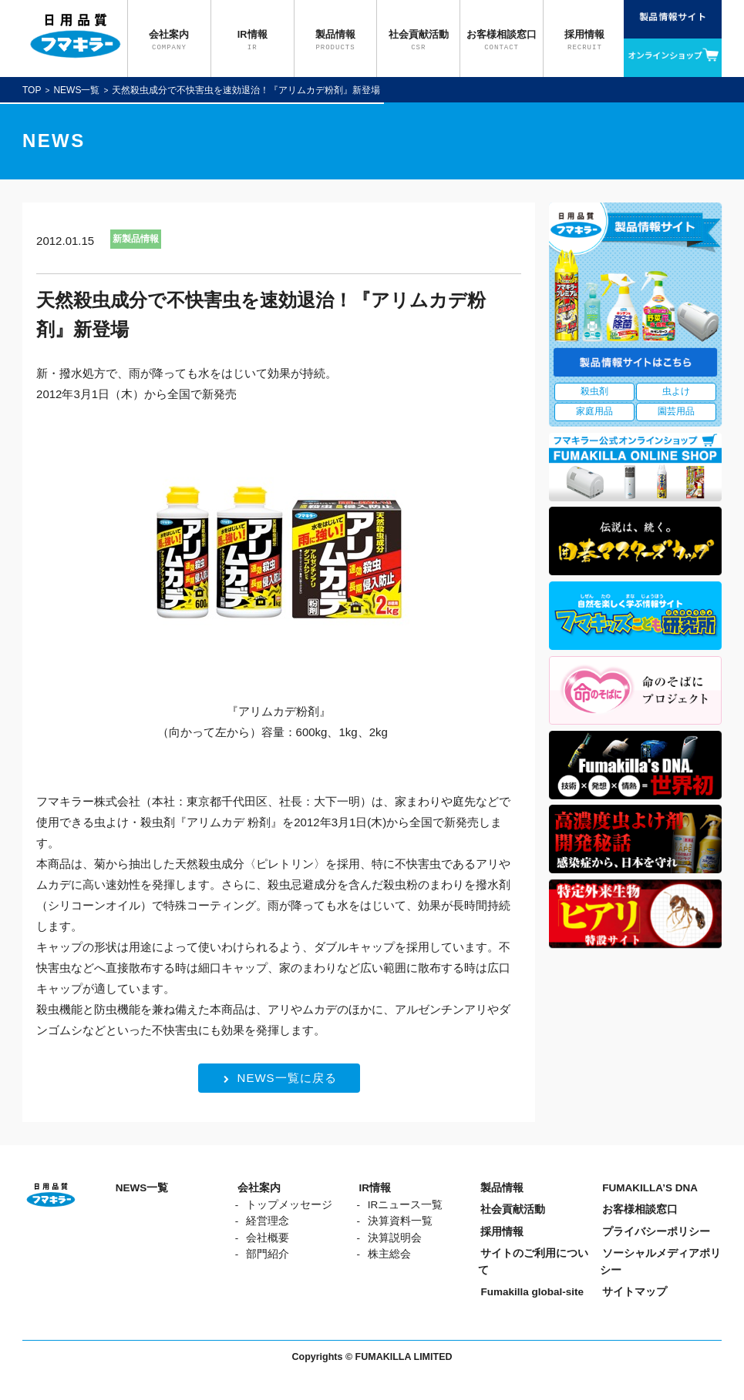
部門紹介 (267, 1254)
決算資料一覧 (400, 1221)
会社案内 (259, 1188)
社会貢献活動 (512, 1209)
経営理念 (267, 1221)
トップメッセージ (289, 1205)
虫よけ (676, 391)
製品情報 (501, 1188)
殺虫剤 (594, 391)
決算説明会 (395, 1238)
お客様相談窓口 (640, 1209)
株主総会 (389, 1254)
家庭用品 (594, 411)
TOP (31, 90)
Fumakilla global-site (532, 1292)
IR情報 (375, 1188)
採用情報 (501, 1232)
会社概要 (267, 1238)
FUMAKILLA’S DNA (650, 1188)
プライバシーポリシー (656, 1232)
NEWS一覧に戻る (280, 1077)
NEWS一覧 (76, 90)
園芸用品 (676, 411)
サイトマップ (634, 1292)
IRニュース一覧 (405, 1205)
